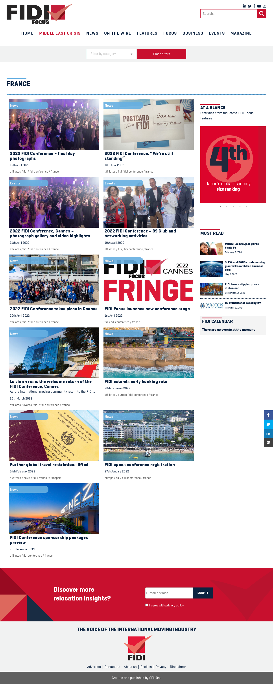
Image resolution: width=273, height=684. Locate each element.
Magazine (241, 33)
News (92, 33)
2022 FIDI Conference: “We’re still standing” (139, 156)
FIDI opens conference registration (140, 464)
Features (147, 33)
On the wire (117, 33)
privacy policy (174, 605)
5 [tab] (246, 207)
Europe (122, 394)
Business (193, 33)
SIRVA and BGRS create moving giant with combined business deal (245, 266)
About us (130, 667)
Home (27, 33)
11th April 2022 (20, 242)
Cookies (146, 667)
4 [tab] (240, 207)
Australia (15, 478)
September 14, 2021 (235, 292)
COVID (27, 478)
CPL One (155, 678)
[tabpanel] (233, 164)
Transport (55, 478)
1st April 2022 (114, 315)
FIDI (25, 171)
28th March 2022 (21, 398)
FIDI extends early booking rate (136, 381)
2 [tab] (227, 207)
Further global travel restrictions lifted (49, 464)
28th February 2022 (117, 388)
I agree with (166, 605)
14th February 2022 (22, 471)
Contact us (112, 667)
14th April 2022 (114, 165)
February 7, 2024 (233, 252)
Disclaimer (178, 667)
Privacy (161, 667)
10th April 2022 (114, 242)
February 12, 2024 (234, 307)
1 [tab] (220, 207)
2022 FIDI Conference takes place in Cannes (54, 308)
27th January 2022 (117, 471)
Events (217, 33)
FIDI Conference (39, 171)
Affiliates (15, 171)
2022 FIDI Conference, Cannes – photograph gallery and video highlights (50, 233)
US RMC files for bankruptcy (243, 303)
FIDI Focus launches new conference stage (147, 308)
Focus (170, 33)
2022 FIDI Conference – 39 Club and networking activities (140, 233)
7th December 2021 (22, 549)
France (55, 171)
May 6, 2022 (231, 274)
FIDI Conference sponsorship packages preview (49, 540)
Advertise (94, 667)
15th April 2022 (20, 165)
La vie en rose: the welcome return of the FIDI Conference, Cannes (51, 384)
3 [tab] (233, 207)
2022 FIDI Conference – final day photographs (42, 156)
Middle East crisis (60, 33)
